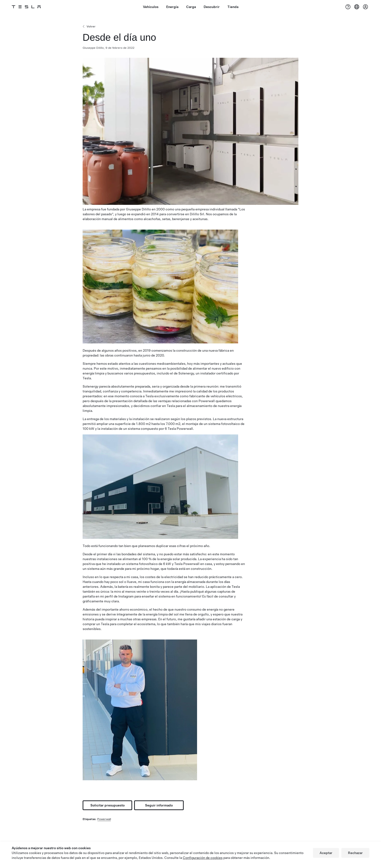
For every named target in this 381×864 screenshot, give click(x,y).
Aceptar (326, 853)
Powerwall (104, 819)
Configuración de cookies (203, 858)
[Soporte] (348, 7)
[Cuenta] (365, 7)
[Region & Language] (357, 7)
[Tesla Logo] (26, 7)
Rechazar (355, 853)
